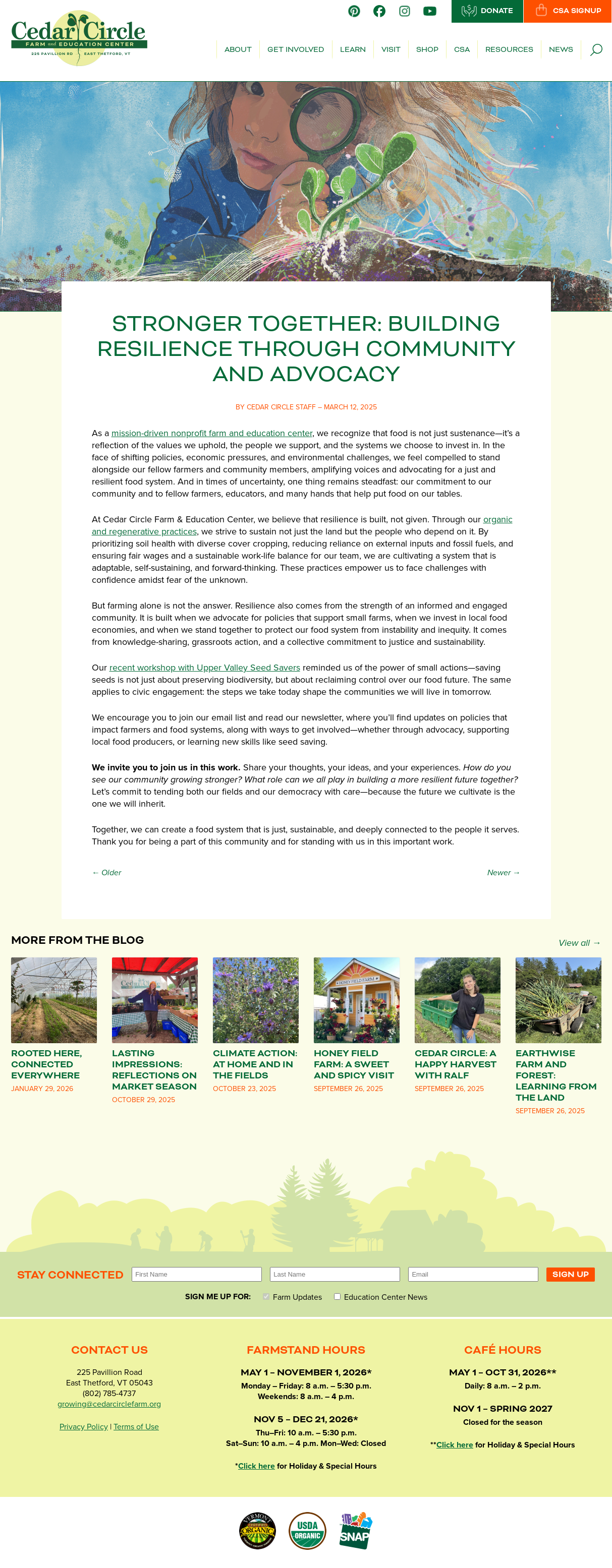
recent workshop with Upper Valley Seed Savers (204, 667)
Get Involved (295, 50)
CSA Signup (567, 11)
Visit (391, 50)
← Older (107, 873)
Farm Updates (292, 1297)
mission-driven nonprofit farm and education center (212, 433)
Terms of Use (136, 1427)
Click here (256, 1466)
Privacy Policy (84, 1427)
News (561, 50)
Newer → (504, 873)
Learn (353, 50)
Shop (427, 50)
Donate (487, 11)
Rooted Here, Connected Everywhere (46, 1064)
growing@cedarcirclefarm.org (109, 1404)
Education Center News (380, 1297)
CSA (462, 50)
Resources (509, 50)
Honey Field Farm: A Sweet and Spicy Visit (354, 1064)
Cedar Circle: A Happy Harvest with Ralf (455, 1064)
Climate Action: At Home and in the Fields (255, 1064)
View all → (580, 942)
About (238, 50)
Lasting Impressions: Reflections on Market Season (154, 1070)
